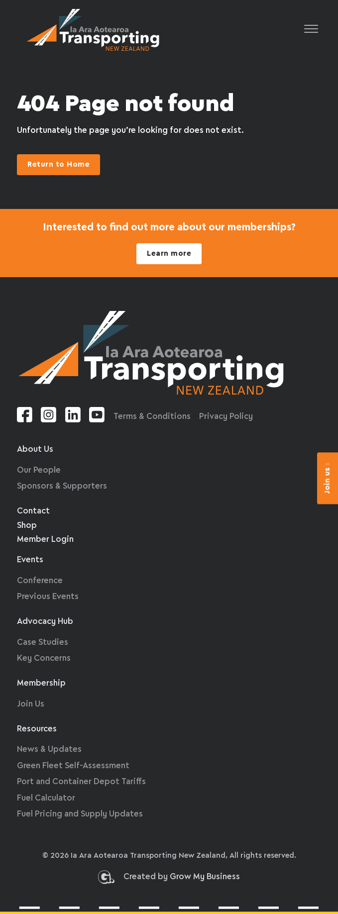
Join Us (30, 704)
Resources (37, 729)
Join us (327, 478)
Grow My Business (205, 879)
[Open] (311, 29)
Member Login (45, 539)
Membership (41, 683)
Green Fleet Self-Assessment (73, 766)
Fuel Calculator (46, 798)
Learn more (169, 253)
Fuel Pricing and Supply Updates (80, 814)
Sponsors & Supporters (62, 486)
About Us (35, 449)
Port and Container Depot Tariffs (81, 782)
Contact (33, 511)
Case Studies (42, 642)
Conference (40, 581)
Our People (39, 470)
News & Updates (49, 749)
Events (30, 560)
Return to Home (58, 164)
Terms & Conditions (152, 416)
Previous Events (48, 597)
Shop (27, 525)
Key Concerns (44, 658)
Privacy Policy (226, 416)
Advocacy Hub (45, 621)
